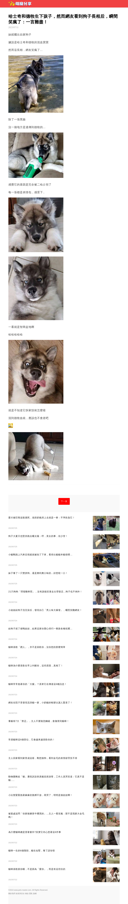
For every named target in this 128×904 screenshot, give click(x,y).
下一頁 (64, 501)
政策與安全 (20, 893)
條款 (27, 893)
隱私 (31, 893)
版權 (35, 893)
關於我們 (11, 893)
